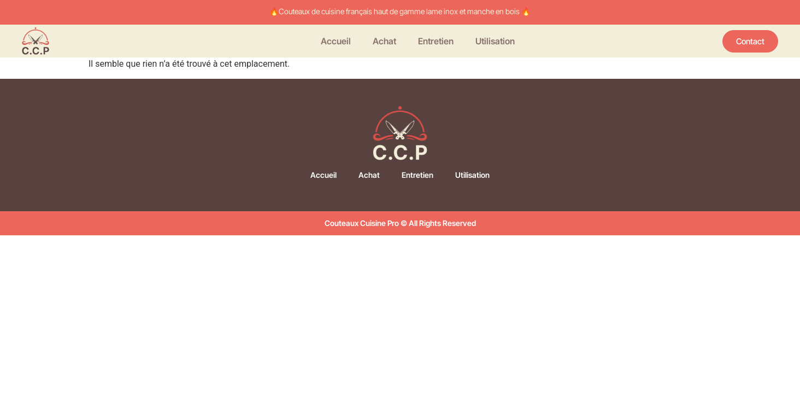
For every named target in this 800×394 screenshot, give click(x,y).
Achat (384, 41)
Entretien (436, 41)
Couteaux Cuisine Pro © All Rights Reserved (400, 223)
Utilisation (495, 41)
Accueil (336, 41)
